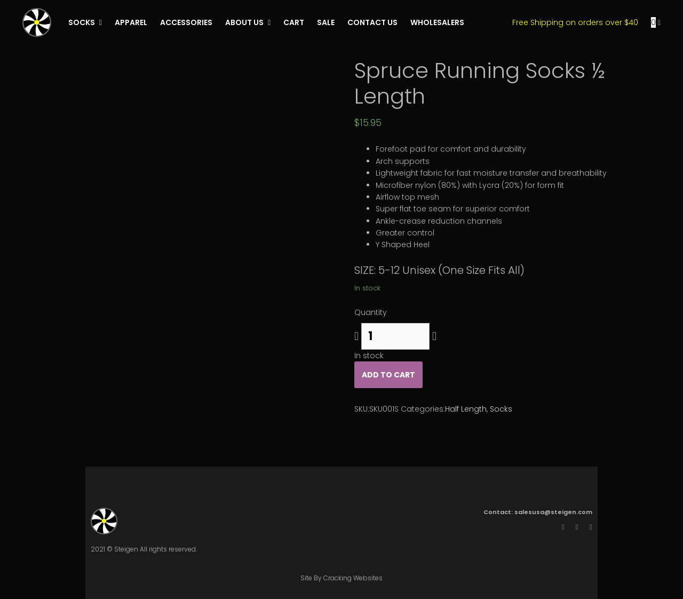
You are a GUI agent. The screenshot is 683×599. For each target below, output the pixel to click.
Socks (501, 409)
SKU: (361, 409)
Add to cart (388, 374)
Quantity (370, 312)
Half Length (466, 409)
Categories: (423, 409)
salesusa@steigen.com (553, 512)
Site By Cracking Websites (341, 577)
